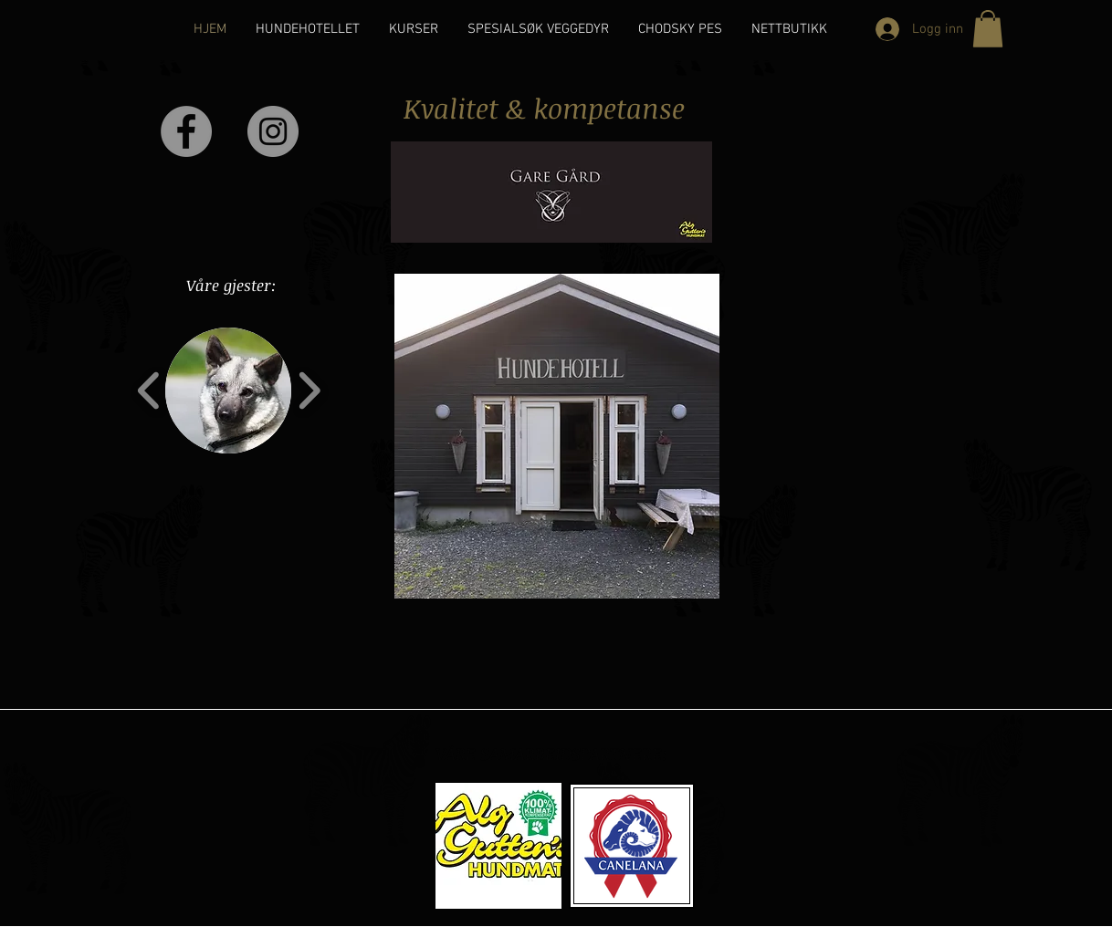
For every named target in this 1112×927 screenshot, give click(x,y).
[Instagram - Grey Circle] (273, 131)
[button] (987, 28)
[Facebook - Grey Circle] (186, 131)
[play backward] (149, 390)
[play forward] (309, 390)
